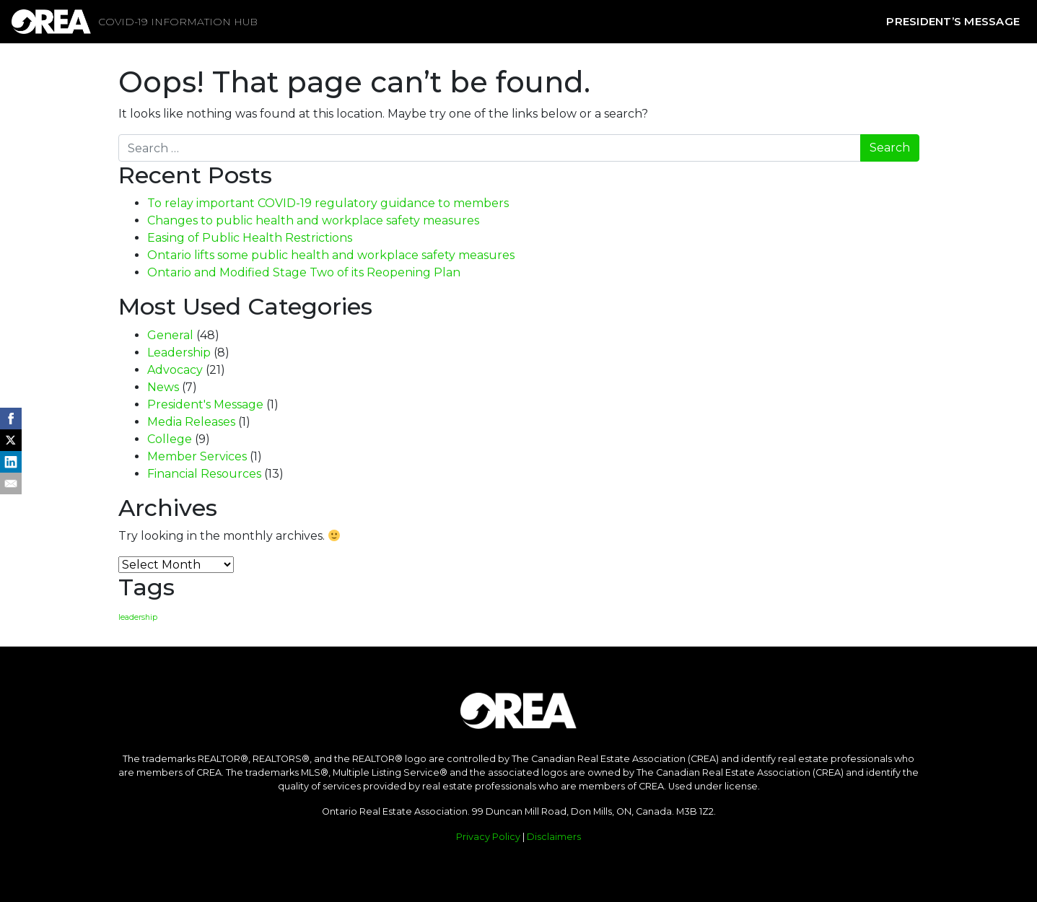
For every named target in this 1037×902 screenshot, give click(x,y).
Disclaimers (554, 836)
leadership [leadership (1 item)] (137, 617)
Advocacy (175, 370)
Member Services (197, 456)
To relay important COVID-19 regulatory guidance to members (328, 203)
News (163, 387)
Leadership (179, 352)
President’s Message (953, 21)
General (170, 335)
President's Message (205, 404)
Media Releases (191, 422)
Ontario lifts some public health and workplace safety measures (331, 255)
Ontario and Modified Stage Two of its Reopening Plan (303, 272)
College (169, 439)
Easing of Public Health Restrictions (249, 238)
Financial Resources (204, 474)
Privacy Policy (488, 836)
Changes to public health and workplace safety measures (313, 220)
